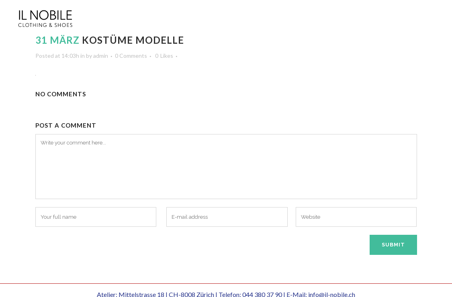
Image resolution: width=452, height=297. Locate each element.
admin (100, 55)
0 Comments (131, 55)
